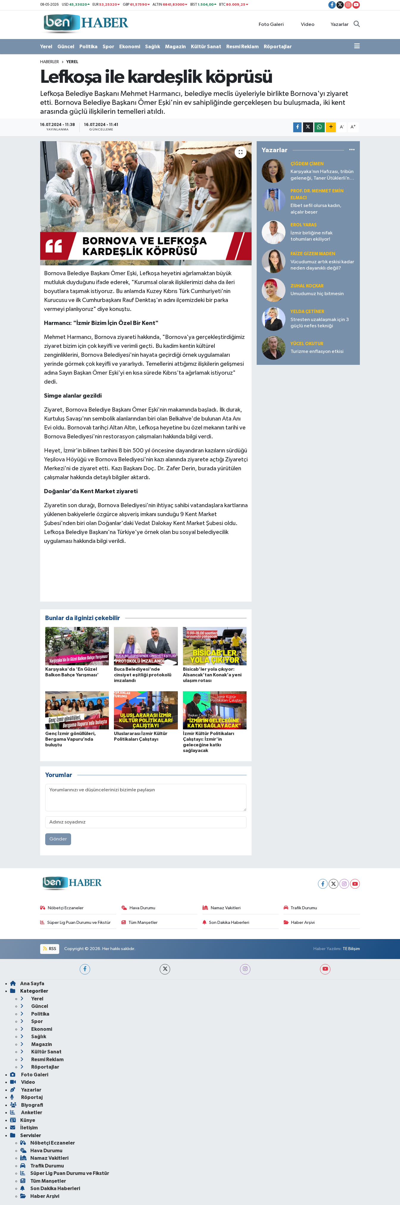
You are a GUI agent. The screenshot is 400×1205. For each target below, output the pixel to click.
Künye (22, 1120)
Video (304, 24)
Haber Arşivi (299, 922)
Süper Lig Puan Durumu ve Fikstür (75, 922)
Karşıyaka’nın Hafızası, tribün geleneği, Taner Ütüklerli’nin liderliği (322, 175)
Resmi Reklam (242, 46)
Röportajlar (278, 46)
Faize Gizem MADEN (313, 254)
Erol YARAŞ (304, 225)
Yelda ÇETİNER (307, 311)
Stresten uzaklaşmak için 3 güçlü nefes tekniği (320, 323)
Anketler (26, 1112)
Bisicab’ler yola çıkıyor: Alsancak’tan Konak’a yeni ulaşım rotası (212, 675)
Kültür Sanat (206, 46)
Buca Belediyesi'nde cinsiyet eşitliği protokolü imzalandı (142, 675)
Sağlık (152, 46)
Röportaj (26, 1097)
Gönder (58, 839)
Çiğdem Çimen (307, 164)
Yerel (46, 46)
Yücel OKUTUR (307, 344)
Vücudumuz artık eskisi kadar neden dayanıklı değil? (322, 265)
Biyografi (26, 1105)
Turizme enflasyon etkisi (317, 351)
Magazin (175, 46)
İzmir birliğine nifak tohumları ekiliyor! (311, 236)
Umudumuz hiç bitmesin (317, 293)
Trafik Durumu (300, 908)
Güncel (65, 46)
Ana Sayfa (27, 983)
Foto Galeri (268, 24)
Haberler (49, 62)
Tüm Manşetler (139, 922)
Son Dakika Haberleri (226, 922)
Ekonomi (129, 46)
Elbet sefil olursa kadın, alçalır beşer (316, 208)
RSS (49, 948)
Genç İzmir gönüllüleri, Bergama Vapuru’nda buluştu (70, 739)
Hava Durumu (138, 908)
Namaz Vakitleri (222, 908)
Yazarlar (336, 24)
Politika (88, 46)
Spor (108, 46)
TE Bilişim (351, 948)
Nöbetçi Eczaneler (62, 908)
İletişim (24, 1127)
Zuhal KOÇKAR (307, 286)
